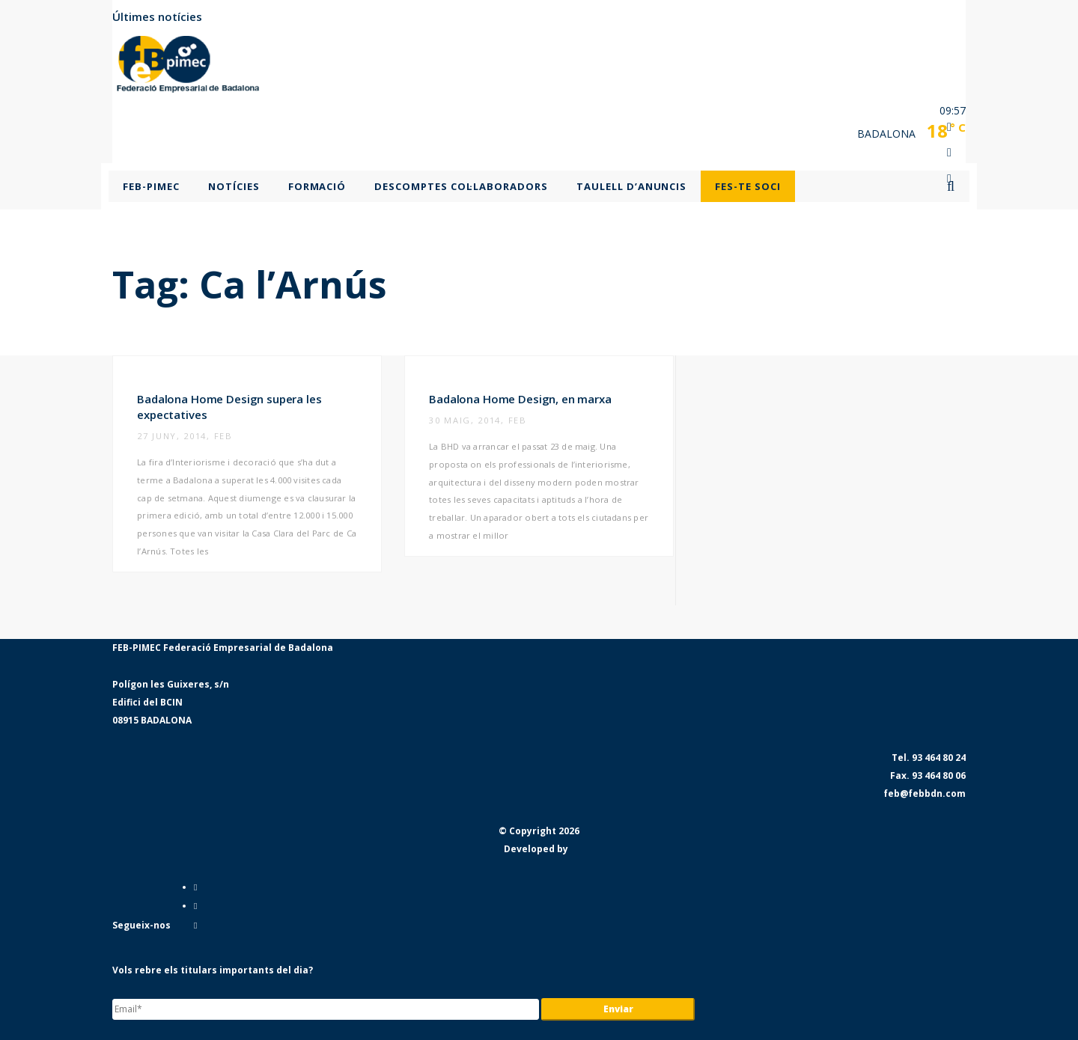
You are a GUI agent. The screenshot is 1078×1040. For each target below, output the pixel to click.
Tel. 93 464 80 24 (929, 757)
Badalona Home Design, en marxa (520, 398)
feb (223, 435)
